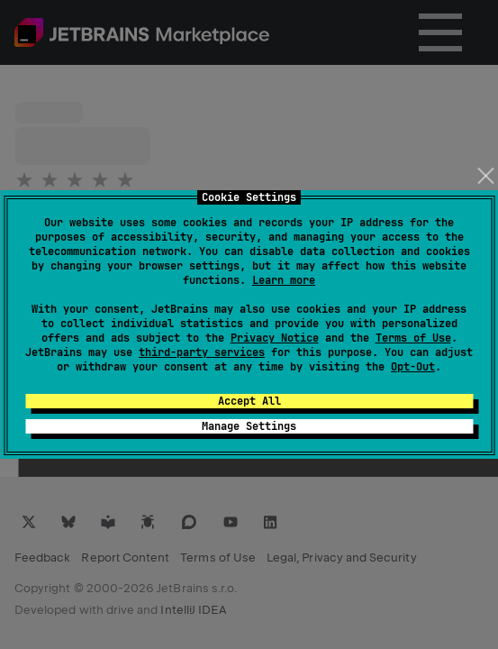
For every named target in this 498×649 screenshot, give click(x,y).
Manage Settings (249, 426)
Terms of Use (413, 338)
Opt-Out (413, 367)
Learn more (283, 280)
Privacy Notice (275, 338)
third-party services (202, 352)
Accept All (249, 401)
